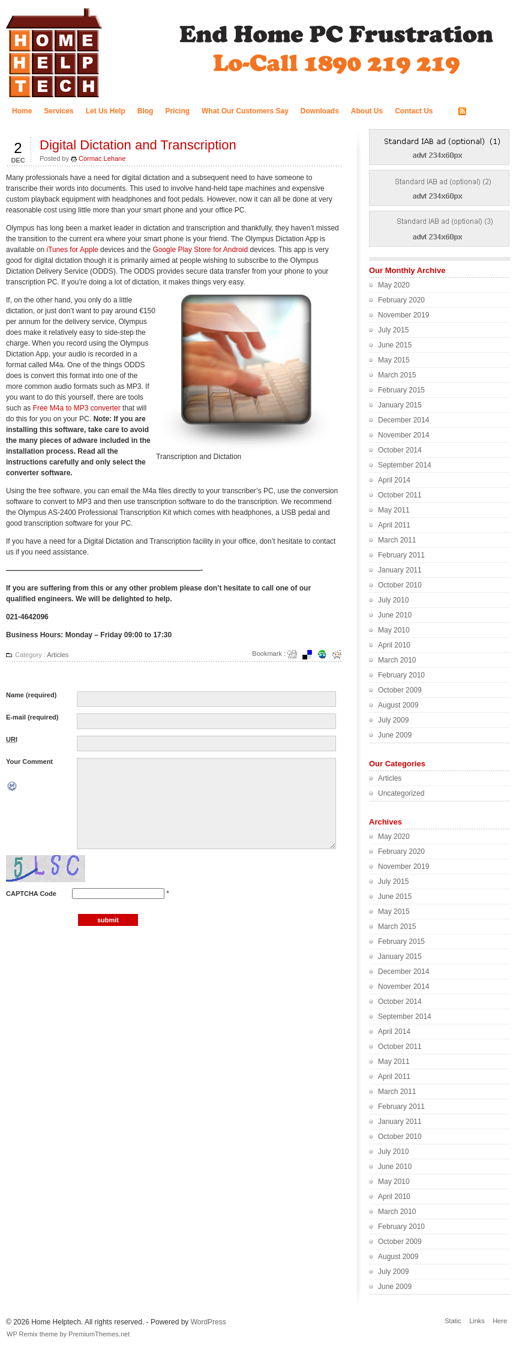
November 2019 (403, 315)
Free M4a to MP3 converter (77, 408)
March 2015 (397, 375)
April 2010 (394, 645)
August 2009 (398, 705)
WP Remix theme (32, 1334)
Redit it (341, 654)
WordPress (208, 1322)
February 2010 (401, 675)
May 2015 (394, 360)
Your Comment (29, 761)
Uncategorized (401, 793)
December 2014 (403, 420)
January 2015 (400, 405)
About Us (367, 111)
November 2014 (403, 435)
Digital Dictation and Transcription (138, 144)
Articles (57, 654)
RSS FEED (487, 111)
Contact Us (414, 111)
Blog (145, 111)
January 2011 (400, 570)
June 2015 (395, 345)
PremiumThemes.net (99, 1334)
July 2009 (393, 720)
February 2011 (401, 555)
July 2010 (393, 600)
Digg (296, 654)
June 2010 (395, 615)
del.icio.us (311, 654)
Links (477, 1320)
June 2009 (395, 735)
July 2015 (393, 330)
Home (22, 111)
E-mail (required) (32, 717)
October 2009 (400, 690)
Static (453, 1320)
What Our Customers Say (245, 111)
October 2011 (400, 495)
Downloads (320, 111)
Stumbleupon (326, 654)
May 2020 (394, 285)
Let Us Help (105, 111)
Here (500, 1320)
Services (58, 111)
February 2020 (401, 300)
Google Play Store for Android (200, 249)
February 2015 (401, 390)
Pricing (177, 111)
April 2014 (394, 480)
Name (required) (31, 695)
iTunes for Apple (72, 249)
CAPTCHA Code (31, 893)
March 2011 (397, 540)
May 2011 (394, 510)
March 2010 (397, 660)
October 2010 (400, 585)
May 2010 (394, 630)
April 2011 (394, 525)
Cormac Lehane (102, 158)
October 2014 (400, 450)
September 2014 (404, 465)
